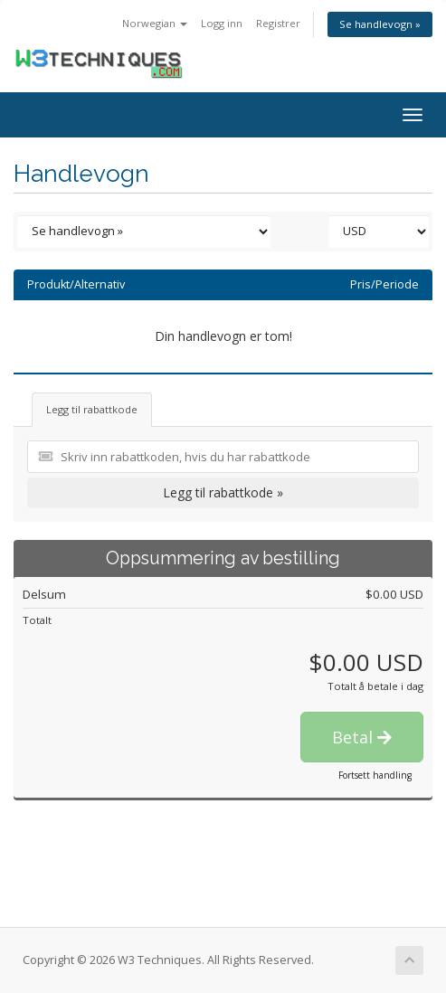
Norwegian (154, 23)
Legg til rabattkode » (223, 492)
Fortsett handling (375, 775)
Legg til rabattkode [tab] (92, 409)
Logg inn (221, 23)
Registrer (278, 23)
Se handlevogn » (380, 24)
